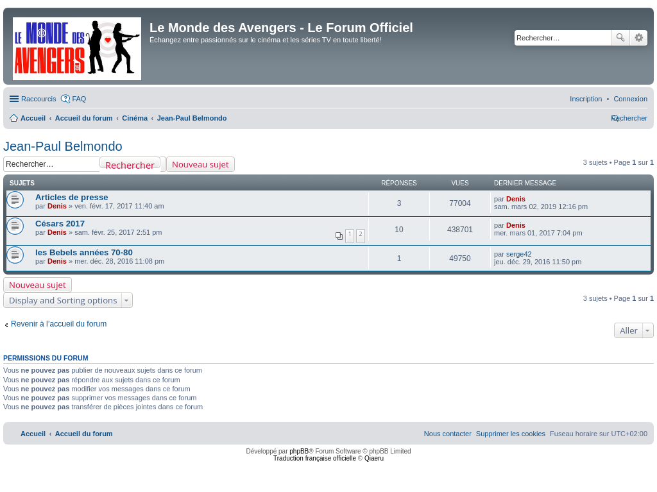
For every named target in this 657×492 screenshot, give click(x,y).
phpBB (299, 451)
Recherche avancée (638, 38)
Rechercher (620, 38)
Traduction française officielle (314, 458)
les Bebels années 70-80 (84, 252)
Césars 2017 (60, 223)
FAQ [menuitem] (79, 99)
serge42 (519, 254)
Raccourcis (38, 99)
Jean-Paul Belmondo (63, 146)
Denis (57, 206)
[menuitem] (630, 99)
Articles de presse (71, 197)
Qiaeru (374, 458)
